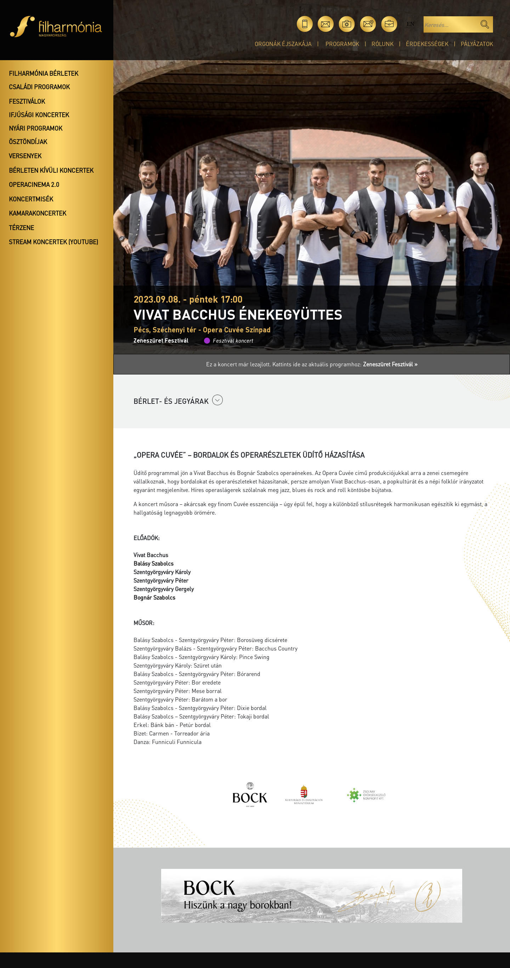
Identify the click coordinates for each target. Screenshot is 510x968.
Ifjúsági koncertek (39, 115)
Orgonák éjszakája (283, 43)
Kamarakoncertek (37, 213)
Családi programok (39, 87)
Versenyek (25, 156)
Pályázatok (477, 43)
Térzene (21, 227)
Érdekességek (427, 43)
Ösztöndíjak (28, 141)
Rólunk (382, 43)
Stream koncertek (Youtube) (53, 242)
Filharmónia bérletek (43, 73)
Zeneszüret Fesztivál (161, 340)
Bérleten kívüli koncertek (51, 170)
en (410, 24)
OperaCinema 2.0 (34, 184)
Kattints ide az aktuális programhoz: (345, 364)
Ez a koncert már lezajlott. (239, 364)
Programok (342, 43)
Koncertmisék (31, 199)
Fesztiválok (27, 101)
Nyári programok (35, 128)
